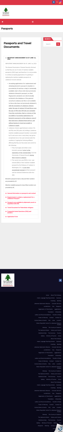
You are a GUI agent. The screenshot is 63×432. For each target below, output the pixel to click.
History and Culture (56, 330)
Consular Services (56, 303)
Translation (51, 312)
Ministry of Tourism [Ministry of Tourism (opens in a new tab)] (51, 335)
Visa (53, 306)
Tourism (59, 333)
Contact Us (58, 317)
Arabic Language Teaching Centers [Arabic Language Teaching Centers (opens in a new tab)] (46, 298)
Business (59, 298)
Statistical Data (42, 333)
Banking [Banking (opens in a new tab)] (59, 300)
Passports (58, 306)
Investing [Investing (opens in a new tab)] (53, 300)
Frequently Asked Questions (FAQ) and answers (19, 212)
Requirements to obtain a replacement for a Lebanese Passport (20, 197)
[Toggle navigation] (33, 21)
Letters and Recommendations (43, 314)
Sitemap (44, 327)
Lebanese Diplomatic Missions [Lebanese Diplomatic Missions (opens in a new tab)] (42, 303)
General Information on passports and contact (21, 193)
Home (47, 295)
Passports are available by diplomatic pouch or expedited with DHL (21, 203)
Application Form (12, 216)
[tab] (21, 58)
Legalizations (57, 309)
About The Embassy (56, 295)
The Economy (51, 333)
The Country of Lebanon (55, 327)
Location (59, 320)
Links (53, 320)
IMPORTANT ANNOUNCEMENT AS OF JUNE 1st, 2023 (21, 58)
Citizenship (58, 312)
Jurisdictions (47, 306)
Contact (51, 317)
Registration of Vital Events (46, 309)
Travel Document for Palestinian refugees (20, 207)
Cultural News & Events (40, 320)
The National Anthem (43, 330)
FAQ (49, 320)
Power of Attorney (43, 317)
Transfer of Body (57, 314)
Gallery (43, 335)
